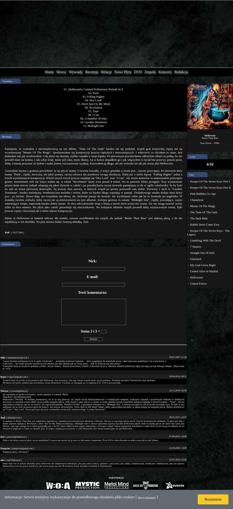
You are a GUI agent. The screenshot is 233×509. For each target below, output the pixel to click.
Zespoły (150, 72)
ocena (192, 156)
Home (49, 72)
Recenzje (92, 72)
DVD (138, 72)
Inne (191, 174)
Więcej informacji (147, 497)
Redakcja (181, 72)
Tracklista (7, 81)
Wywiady (76, 72)
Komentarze (8, 244)
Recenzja (6, 136)
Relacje (106, 72)
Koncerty (165, 72)
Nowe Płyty (123, 72)
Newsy (61, 72)
